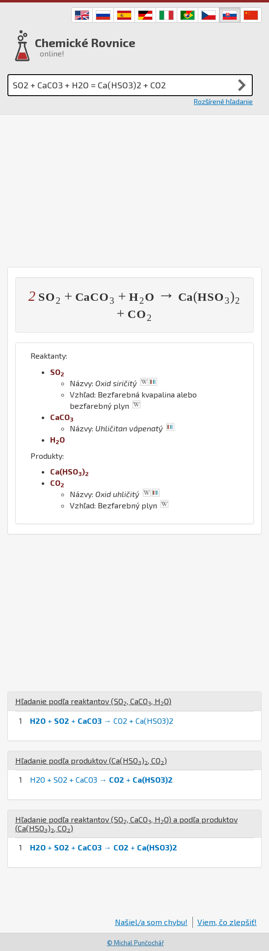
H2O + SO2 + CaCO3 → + (101, 779)
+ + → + (103, 847)
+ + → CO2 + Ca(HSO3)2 (101, 720)
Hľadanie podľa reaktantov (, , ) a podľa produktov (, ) (126, 824)
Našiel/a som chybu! (151, 921)
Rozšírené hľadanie (223, 101)
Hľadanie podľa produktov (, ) (91, 760)
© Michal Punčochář (135, 943)
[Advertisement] (134, 188)
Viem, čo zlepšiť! (227, 921)
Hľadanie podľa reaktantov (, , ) (93, 701)
